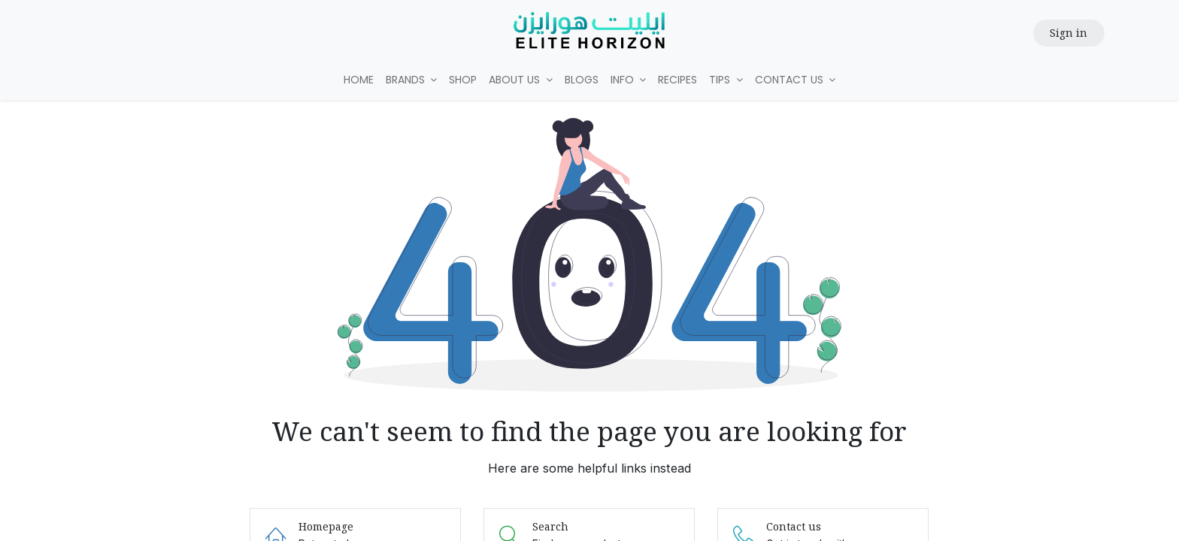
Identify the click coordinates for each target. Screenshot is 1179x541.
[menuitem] (359, 80)
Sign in (1068, 33)
